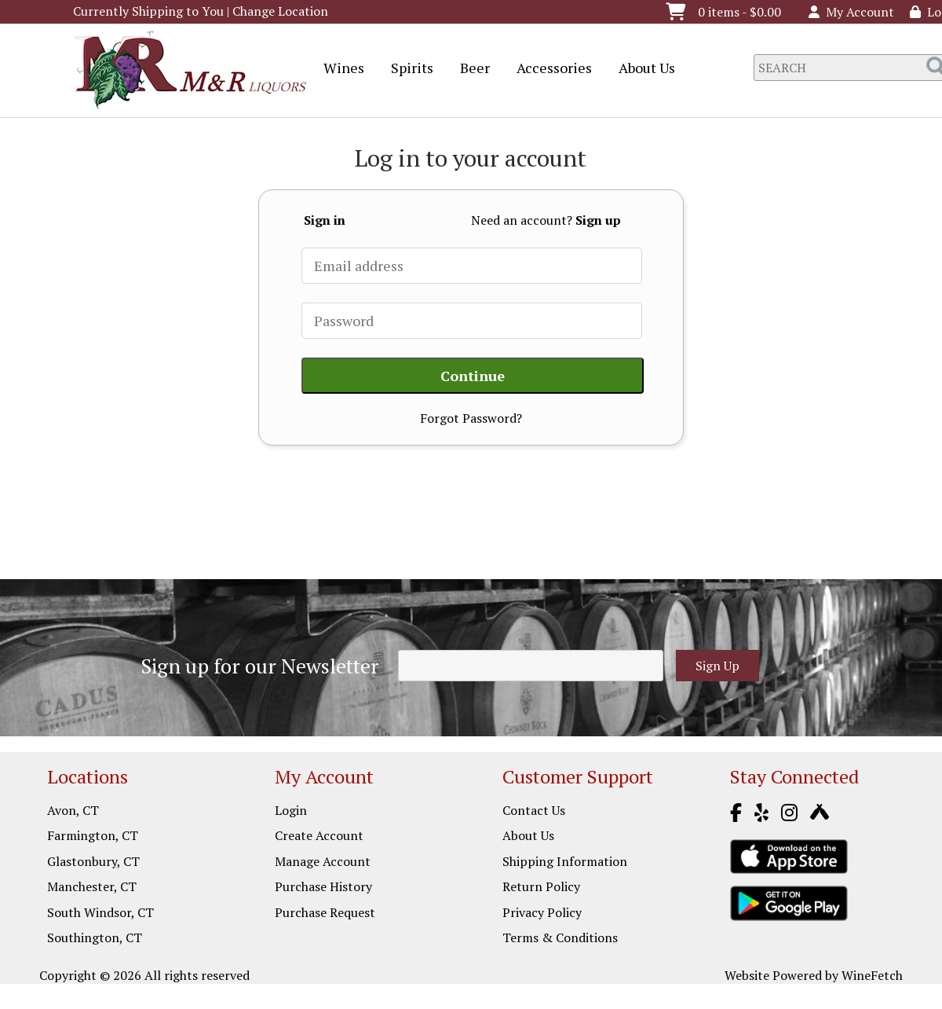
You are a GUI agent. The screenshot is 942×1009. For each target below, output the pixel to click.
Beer (470, 69)
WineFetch (872, 975)
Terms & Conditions (560, 937)
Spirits (407, 69)
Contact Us (533, 810)
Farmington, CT (92, 835)
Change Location (280, 11)
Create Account (319, 835)
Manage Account (323, 861)
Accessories (549, 69)
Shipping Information (564, 861)
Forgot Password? (471, 418)
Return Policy (541, 886)
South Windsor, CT (100, 912)
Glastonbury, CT (93, 861)
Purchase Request (325, 912)
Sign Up (717, 665)
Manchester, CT (92, 886)
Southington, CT (94, 937)
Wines (338, 69)
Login (291, 810)
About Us (641, 69)
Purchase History (323, 886)
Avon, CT (73, 810)
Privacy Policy (542, 912)
